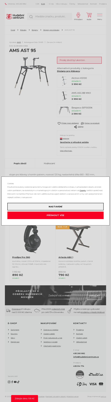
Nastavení (55, 206)
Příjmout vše (55, 215)
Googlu (83, 190)
